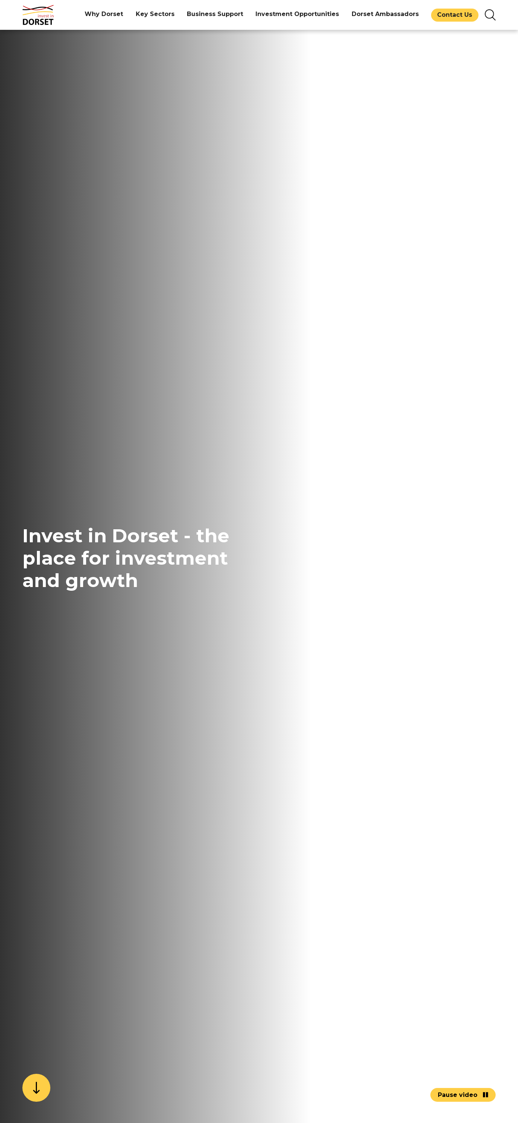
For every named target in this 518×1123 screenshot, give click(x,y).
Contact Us (454, 14)
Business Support (215, 14)
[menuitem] (104, 15)
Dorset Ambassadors (385, 14)
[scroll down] (36, 1088)
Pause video (463, 1094)
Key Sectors (155, 14)
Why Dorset (104, 14)
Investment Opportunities (297, 14)
